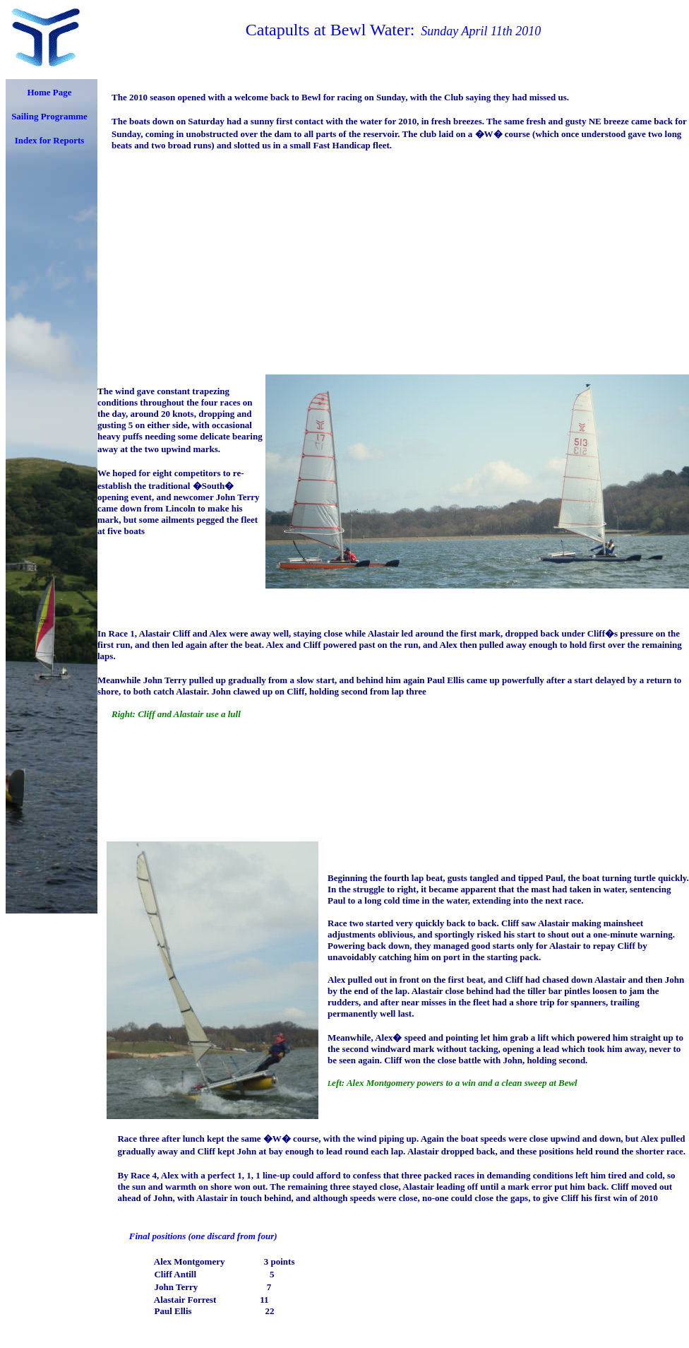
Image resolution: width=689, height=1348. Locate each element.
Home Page (49, 92)
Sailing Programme (49, 116)
